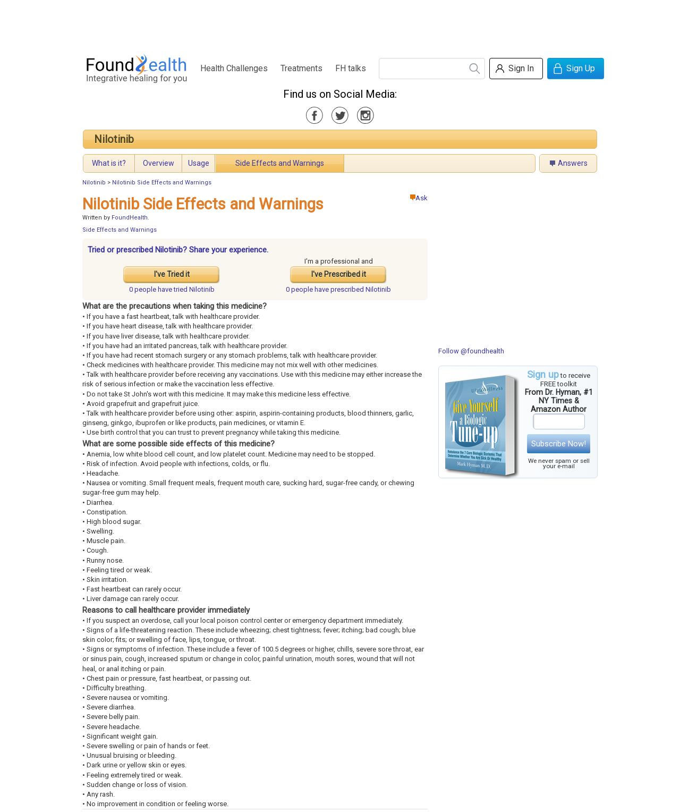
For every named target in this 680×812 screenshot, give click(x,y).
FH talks (350, 68)
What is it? (109, 163)
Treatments (301, 68)
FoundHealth (130, 217)
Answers (573, 163)
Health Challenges (234, 68)
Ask (419, 198)
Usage (198, 163)
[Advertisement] (339, 24)
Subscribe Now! (558, 444)
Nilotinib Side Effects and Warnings (161, 182)
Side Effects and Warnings (279, 163)
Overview (158, 163)
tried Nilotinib (172, 289)
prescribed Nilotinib (338, 289)
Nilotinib (114, 139)
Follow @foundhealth (471, 351)
